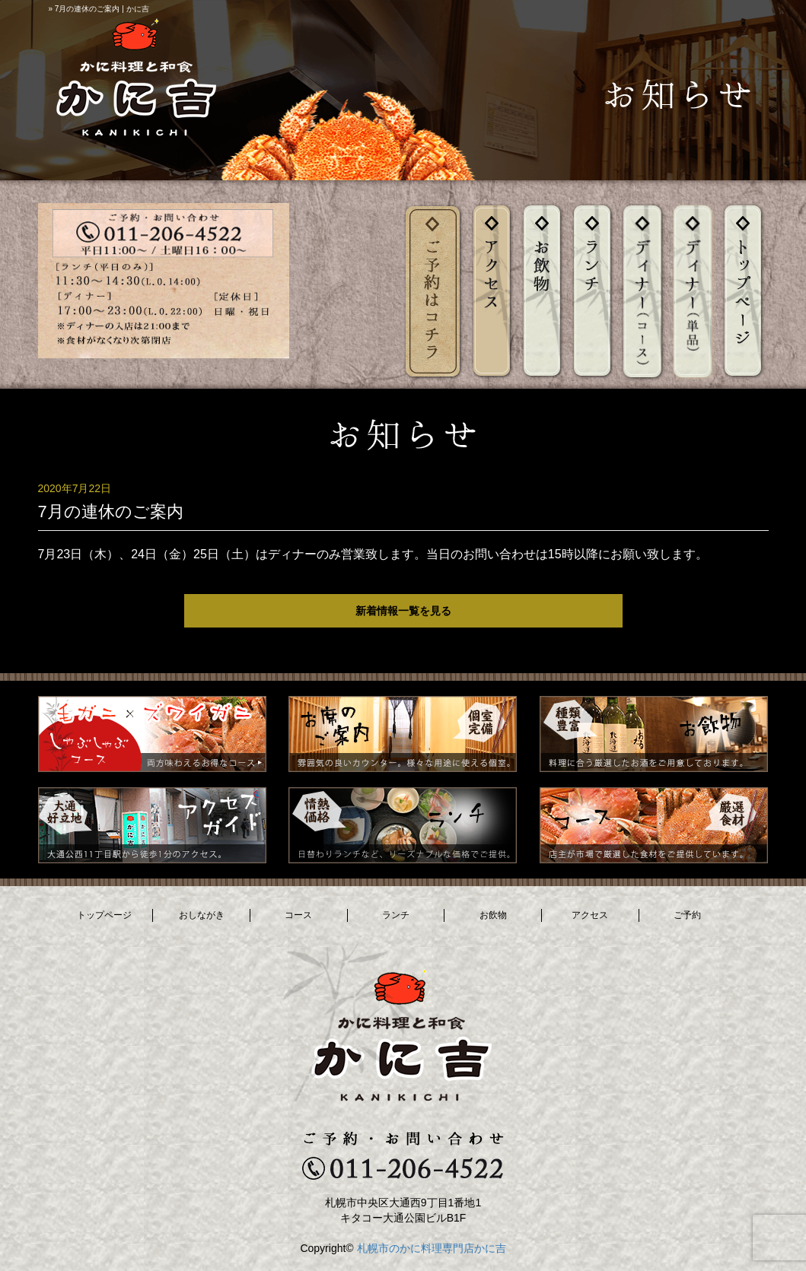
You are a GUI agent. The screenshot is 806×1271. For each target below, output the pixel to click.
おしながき (202, 915)
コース (298, 915)
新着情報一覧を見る (403, 611)
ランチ (395, 915)
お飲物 (493, 915)
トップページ (104, 915)
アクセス (590, 915)
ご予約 (687, 915)
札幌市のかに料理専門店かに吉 (431, 1248)
